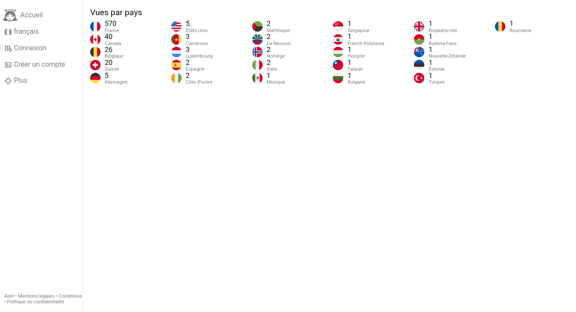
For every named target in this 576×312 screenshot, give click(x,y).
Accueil (22, 15)
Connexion (25, 48)
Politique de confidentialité (35, 302)
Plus (15, 80)
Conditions (70, 296)
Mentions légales (36, 296)
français (21, 31)
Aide (9, 296)
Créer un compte (34, 64)
